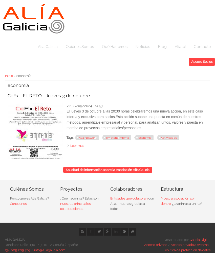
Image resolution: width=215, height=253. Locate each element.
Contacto (202, 46)
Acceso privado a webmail (190, 245)
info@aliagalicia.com (50, 250)
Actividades (169, 137)
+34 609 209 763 (18, 250)
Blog (162, 46)
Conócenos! (18, 204)
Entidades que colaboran (129, 198)
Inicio (9, 76)
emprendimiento (117, 137)
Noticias (143, 46)
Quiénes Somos (80, 46)
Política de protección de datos (187, 250)
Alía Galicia (48, 46)
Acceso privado (155, 245)
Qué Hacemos (114, 46)
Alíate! (180, 46)
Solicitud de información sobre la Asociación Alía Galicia (107, 170)
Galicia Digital (200, 240)
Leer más (77, 146)
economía (145, 137)
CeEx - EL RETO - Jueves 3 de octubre (49, 95)
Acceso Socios (201, 62)
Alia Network (88, 137)
